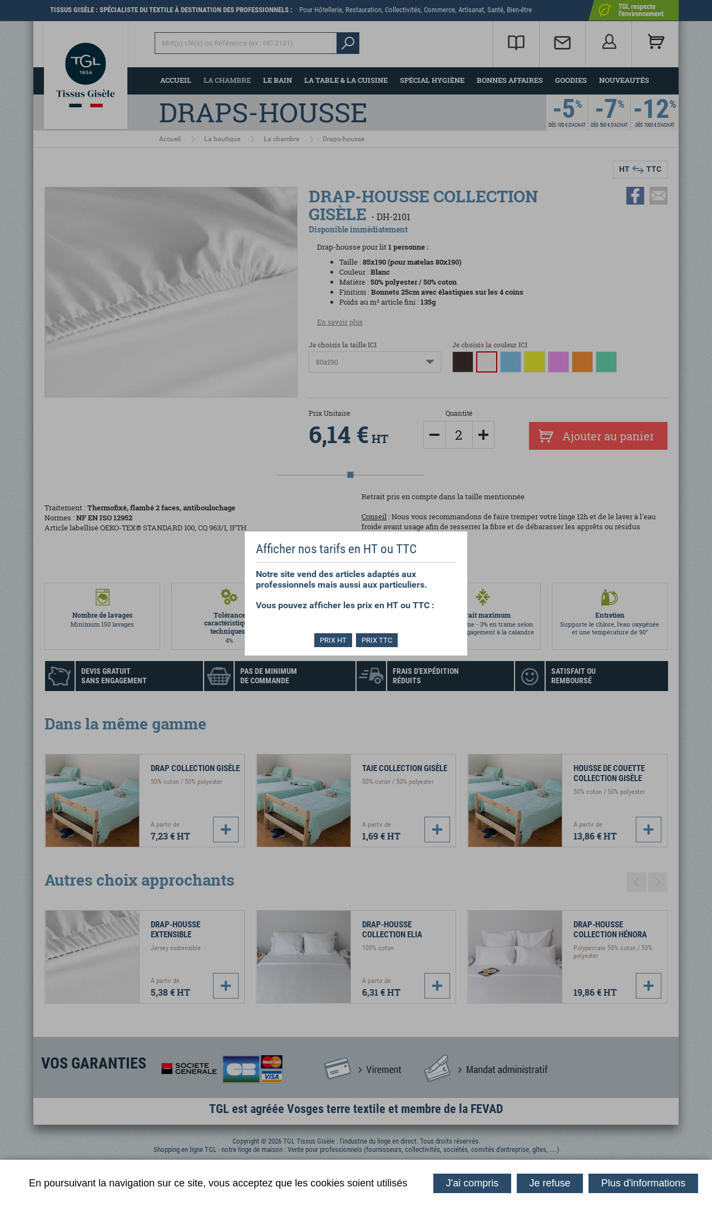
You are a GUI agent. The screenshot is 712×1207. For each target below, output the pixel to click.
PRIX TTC (378, 640)
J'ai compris (472, 1183)
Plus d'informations (643, 1183)
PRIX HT (332, 640)
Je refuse (550, 1183)
